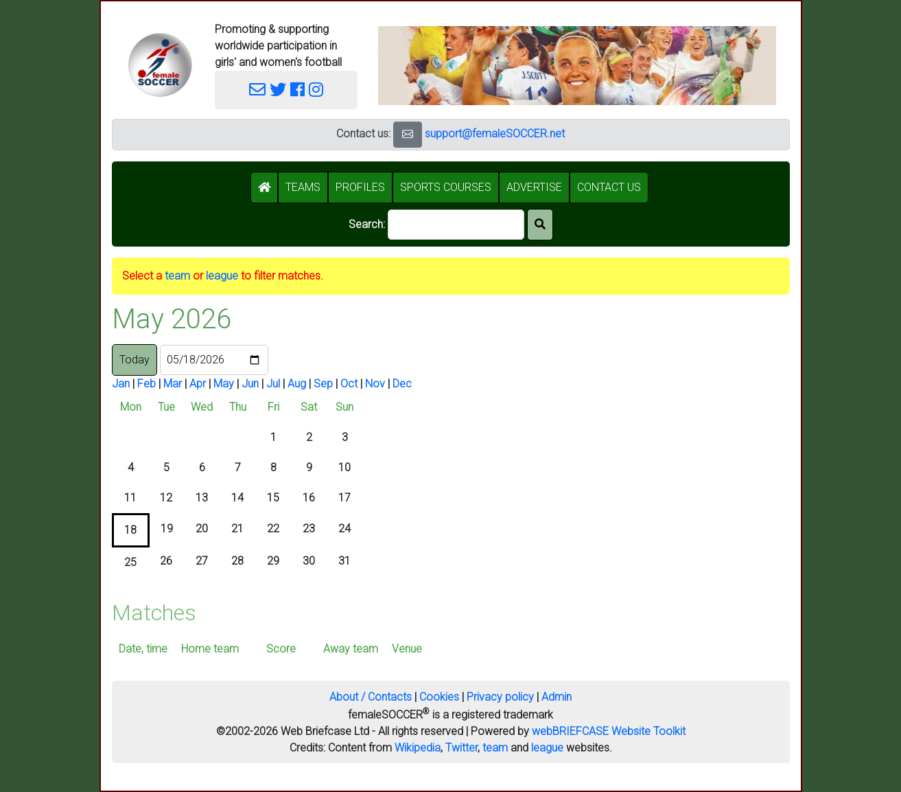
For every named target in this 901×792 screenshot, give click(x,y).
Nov (375, 383)
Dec (402, 383)
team (177, 275)
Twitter (461, 747)
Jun (250, 383)
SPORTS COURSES (445, 187)
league (222, 275)
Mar (172, 383)
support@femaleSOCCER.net (495, 133)
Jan (121, 383)
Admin (556, 696)
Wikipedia (418, 747)
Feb (146, 383)
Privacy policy (500, 696)
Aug (297, 383)
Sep (323, 383)
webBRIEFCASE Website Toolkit (609, 731)
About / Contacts (370, 696)
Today (134, 359)
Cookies (439, 696)
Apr (197, 383)
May (223, 383)
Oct (349, 383)
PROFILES (360, 187)
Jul (273, 383)
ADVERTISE (534, 187)
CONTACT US (609, 187)
